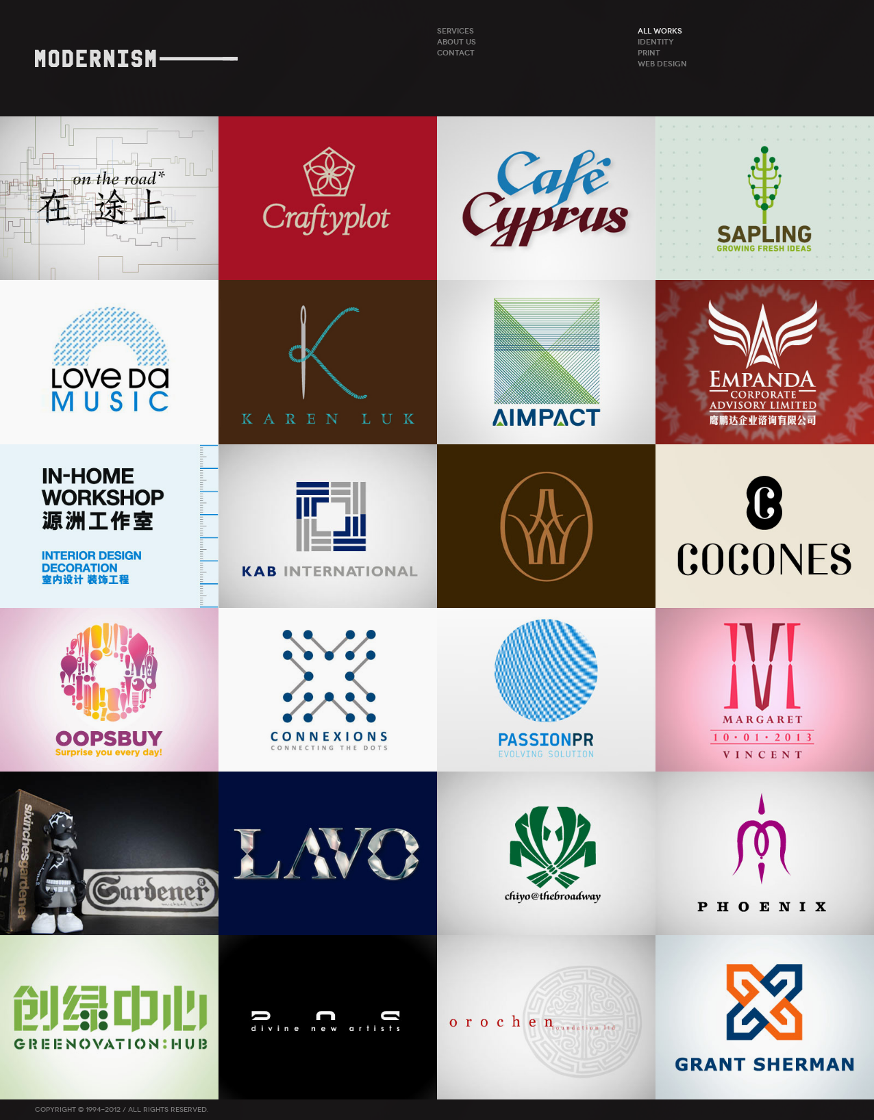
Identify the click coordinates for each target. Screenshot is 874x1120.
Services (455, 31)
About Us (456, 42)
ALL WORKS (660, 31)
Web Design (662, 63)
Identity (656, 42)
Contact (456, 53)
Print (649, 53)
